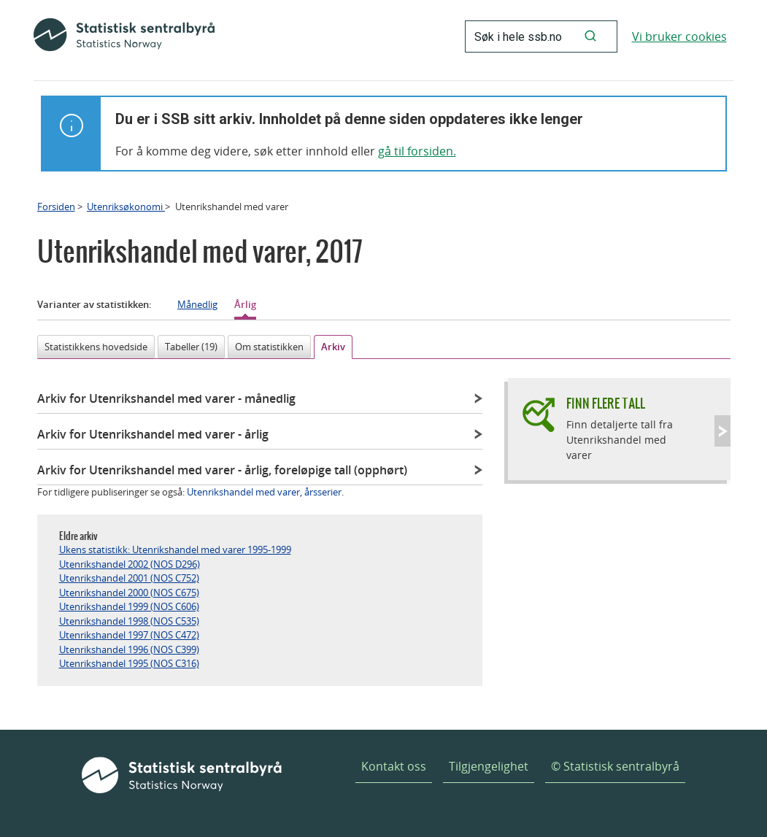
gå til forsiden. (417, 151)
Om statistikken (269, 346)
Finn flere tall (605, 403)
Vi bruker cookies (679, 36)
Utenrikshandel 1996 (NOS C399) (129, 649)
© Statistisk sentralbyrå (615, 766)
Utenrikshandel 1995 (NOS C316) (129, 663)
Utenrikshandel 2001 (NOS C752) (129, 578)
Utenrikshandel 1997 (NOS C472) (129, 634)
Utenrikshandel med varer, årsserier (264, 491)
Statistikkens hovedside (96, 346)
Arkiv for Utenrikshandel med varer (166, 398)
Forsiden (56, 206)
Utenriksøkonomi (126, 206)
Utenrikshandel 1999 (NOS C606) (129, 606)
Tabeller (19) (191, 346)
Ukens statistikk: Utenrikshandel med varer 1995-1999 (175, 549)
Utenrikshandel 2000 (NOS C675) (129, 592)
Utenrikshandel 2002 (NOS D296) (129, 564)
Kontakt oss (393, 766)
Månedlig (197, 304)
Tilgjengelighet (488, 766)
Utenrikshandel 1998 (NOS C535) (129, 621)
